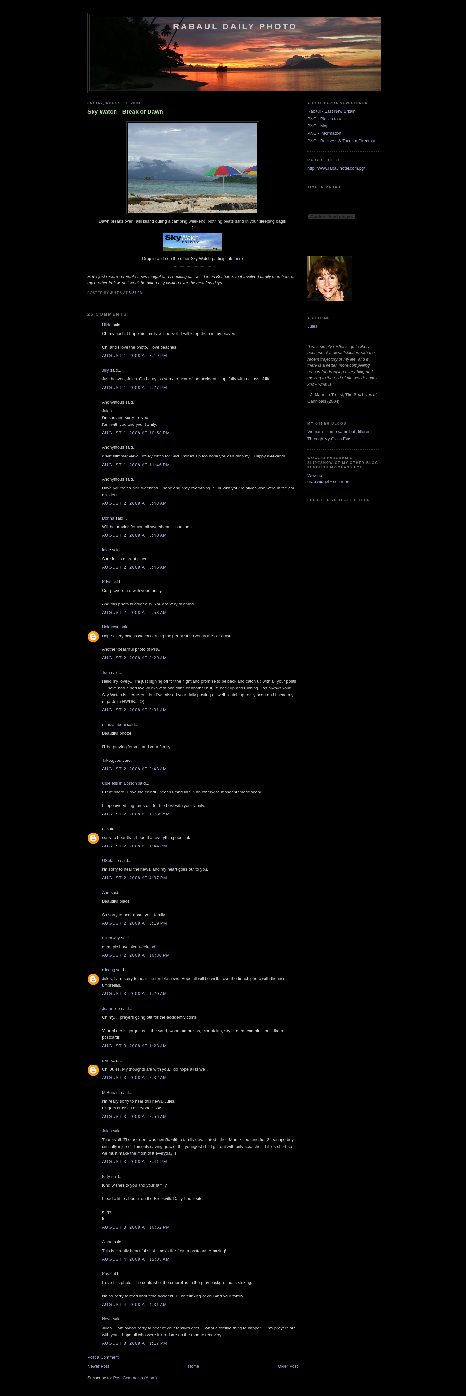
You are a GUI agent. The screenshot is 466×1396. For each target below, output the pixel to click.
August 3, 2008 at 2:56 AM (134, 1116)
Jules (107, 1130)
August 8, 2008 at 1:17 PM (134, 1343)
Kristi (106, 581)
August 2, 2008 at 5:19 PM (134, 923)
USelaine (110, 860)
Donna (108, 518)
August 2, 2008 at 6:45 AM (134, 567)
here (239, 258)
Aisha (107, 1241)
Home (193, 1366)
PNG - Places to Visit (327, 118)
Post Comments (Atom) (135, 1377)
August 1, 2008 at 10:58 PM (136, 432)
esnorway (111, 937)
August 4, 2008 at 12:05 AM (136, 1259)
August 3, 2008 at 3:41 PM (134, 1161)
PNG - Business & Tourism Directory (341, 140)
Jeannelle (111, 1008)
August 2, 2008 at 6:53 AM (134, 612)
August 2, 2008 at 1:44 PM (134, 846)
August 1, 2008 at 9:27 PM (134, 387)
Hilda (107, 324)
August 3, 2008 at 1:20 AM (134, 993)
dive (106, 1060)
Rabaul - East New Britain (331, 111)
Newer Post (98, 1366)
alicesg (108, 969)
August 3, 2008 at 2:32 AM (134, 1077)
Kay (105, 1273)
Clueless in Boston (119, 783)
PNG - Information (324, 133)
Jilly (105, 370)
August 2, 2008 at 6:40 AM (134, 535)
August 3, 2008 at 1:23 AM (134, 1046)
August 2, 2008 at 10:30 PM (136, 955)
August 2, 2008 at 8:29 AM (134, 658)
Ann (105, 892)
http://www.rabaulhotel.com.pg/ (336, 168)
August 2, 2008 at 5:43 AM (134, 503)
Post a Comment (103, 1357)
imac (106, 549)
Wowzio (314, 475)
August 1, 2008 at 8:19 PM (134, 355)
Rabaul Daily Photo (235, 26)
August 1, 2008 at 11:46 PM (136, 464)
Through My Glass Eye (328, 438)
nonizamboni (114, 724)
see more (341, 481)
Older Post (288, 1366)
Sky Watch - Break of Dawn (125, 112)
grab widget (318, 481)
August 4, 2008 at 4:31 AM (134, 1304)
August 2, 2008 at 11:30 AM (136, 814)
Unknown (110, 627)
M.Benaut (111, 1092)
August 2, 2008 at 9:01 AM (134, 710)
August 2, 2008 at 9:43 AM (134, 768)
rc (103, 828)
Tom (106, 672)
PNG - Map (317, 125)
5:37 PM (136, 293)
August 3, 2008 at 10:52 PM (136, 1227)
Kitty (106, 1176)
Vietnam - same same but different (339, 431)
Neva (107, 1319)
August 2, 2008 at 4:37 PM (134, 878)
